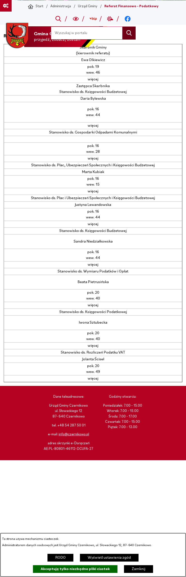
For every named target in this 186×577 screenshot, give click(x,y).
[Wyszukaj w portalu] (87, 33)
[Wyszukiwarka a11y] (75, 19)
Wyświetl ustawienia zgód (109, 558)
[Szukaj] (129, 33)
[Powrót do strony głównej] (35, 6)
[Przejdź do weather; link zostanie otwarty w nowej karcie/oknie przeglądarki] (110, 19)
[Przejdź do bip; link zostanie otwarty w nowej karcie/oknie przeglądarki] (92, 19)
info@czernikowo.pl (74, 434)
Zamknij (138, 569)
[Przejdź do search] (58, 19)
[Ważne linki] (6, 6)
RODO (60, 558)
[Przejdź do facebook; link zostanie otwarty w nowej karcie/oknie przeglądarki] (127, 19)
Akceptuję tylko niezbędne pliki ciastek (75, 569)
